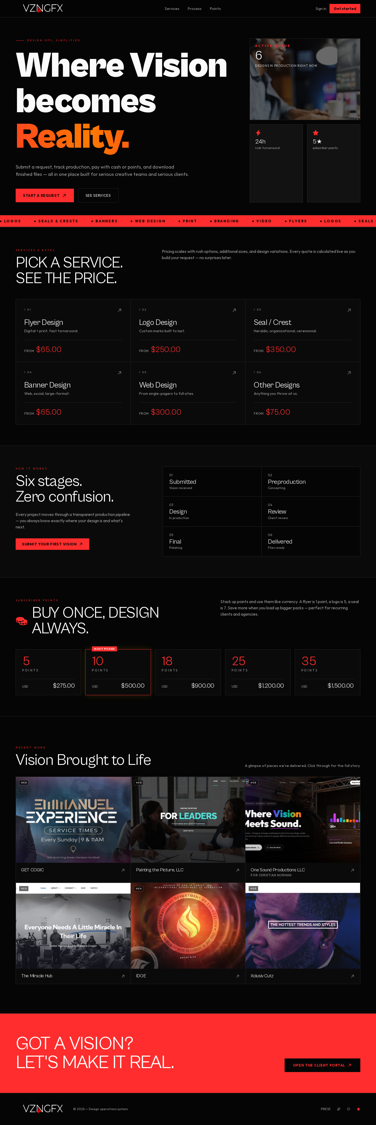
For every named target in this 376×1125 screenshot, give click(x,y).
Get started (345, 8)
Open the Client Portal (322, 1065)
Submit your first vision (52, 544)
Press (326, 1109)
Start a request (45, 195)
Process (195, 8)
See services (98, 195)
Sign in (321, 8)
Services (172, 8)
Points (215, 8)
